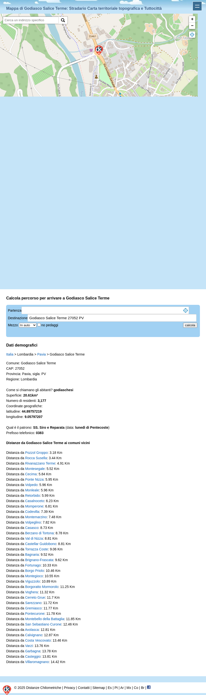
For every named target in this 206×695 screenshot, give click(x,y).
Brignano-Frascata (39, 560)
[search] (31, 20)
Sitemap (99, 688)
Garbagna (32, 651)
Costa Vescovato (38, 640)
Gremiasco (33, 608)
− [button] (192, 26)
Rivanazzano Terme (40, 463)
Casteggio (32, 656)
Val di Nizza (34, 538)
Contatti (84, 688)
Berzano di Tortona (39, 533)
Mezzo (13, 325)
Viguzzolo (32, 581)
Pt (116, 688)
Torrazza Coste (36, 549)
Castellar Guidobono (40, 544)
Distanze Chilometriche (43, 688)
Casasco (31, 528)
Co (136, 688)
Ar (122, 688)
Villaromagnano (37, 662)
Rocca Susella (36, 458)
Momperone (34, 506)
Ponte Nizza (34, 479)
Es (110, 688)
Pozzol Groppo (36, 453)
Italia (9, 354)
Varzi (29, 646)
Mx (128, 688)
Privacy (69, 688)
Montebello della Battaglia (44, 619)
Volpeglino (33, 522)
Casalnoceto (34, 501)
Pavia (41, 354)
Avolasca (32, 630)
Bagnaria (32, 554)
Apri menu (197, 6)
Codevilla (32, 512)
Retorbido (32, 495)
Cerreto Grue (35, 597)
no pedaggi (50, 325)
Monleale (32, 490)
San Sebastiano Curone (43, 624)
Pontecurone (34, 614)
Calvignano (33, 635)
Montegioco (34, 576)
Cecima (31, 474)
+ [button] (192, 19)
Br (142, 688)
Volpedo (31, 485)
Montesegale (35, 469)
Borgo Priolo (34, 571)
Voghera (31, 592)
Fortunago (33, 565)
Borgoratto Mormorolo (41, 587)
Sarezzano (33, 603)
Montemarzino (36, 517)
